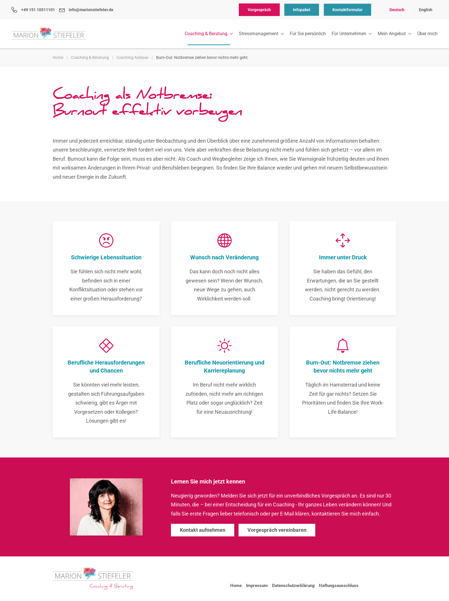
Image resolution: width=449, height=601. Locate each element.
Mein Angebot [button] (394, 33)
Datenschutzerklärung (293, 585)
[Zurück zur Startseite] (48, 33)
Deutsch (396, 9)
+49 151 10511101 (33, 10)
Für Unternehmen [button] (352, 33)
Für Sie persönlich (308, 33)
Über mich (427, 33)
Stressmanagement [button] (261, 33)
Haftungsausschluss (339, 585)
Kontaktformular (347, 9)
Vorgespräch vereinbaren (276, 530)
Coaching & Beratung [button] (209, 33)
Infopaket (301, 9)
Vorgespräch (259, 9)
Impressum (257, 585)
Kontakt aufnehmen (202, 530)
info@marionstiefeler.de (86, 10)
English (425, 9)
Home (236, 585)
